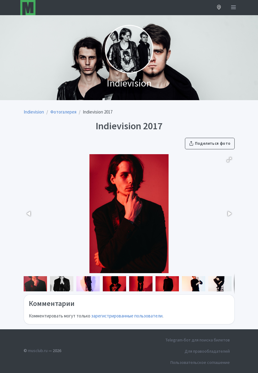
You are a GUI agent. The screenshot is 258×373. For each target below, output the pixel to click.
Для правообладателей (207, 351)
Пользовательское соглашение (200, 362)
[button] (219, 7)
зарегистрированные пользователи (127, 316)
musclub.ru (38, 350)
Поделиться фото (210, 143)
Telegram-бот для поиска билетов (198, 340)
